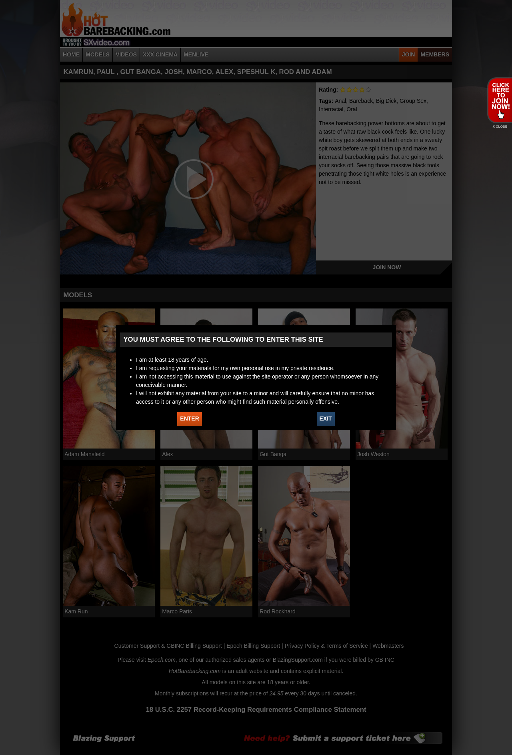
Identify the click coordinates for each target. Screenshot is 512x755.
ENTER (189, 418)
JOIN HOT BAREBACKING (499, 100)
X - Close (499, 126)
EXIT (326, 418)
